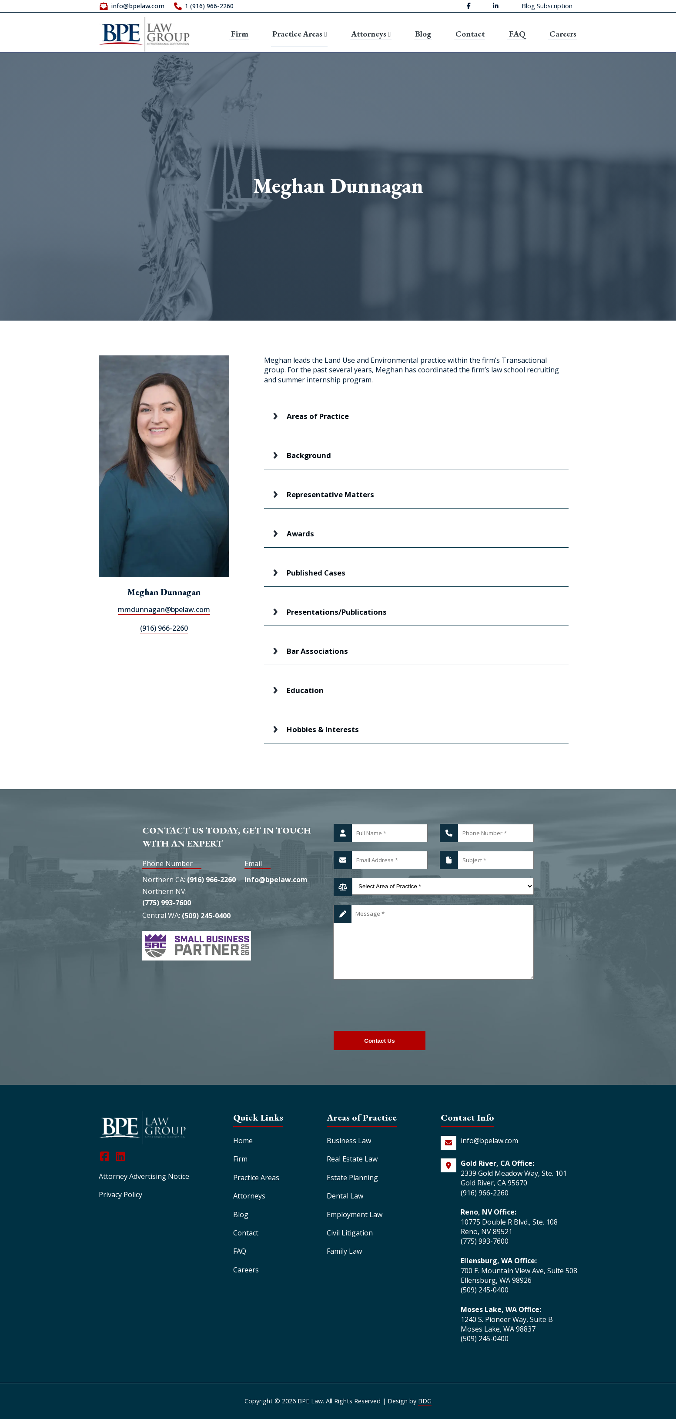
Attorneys (372, 33)
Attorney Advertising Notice (144, 1176)
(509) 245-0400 (206, 919)
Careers (563, 33)
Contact (471, 33)
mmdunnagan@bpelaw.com (164, 609)
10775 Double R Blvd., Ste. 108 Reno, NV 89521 (509, 1226)
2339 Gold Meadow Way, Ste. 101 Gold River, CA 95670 (514, 1178)
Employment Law (354, 1214)
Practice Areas (299, 32)
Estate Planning (352, 1177)
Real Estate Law (352, 1159)
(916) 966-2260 (164, 628)
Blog (424, 33)
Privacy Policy (120, 1194)
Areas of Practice (318, 416)
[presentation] (400, 1005)
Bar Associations (317, 651)
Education (305, 690)
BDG (425, 1401)
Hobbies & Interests (323, 729)
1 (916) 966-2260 (209, 7)
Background (309, 455)
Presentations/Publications (337, 612)
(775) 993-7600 (166, 905)
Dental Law (345, 1196)
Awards (300, 534)
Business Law (349, 1140)
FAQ (517, 33)
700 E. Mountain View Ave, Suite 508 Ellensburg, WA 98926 (519, 1275)
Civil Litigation (350, 1233)
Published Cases (316, 573)
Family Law (344, 1251)
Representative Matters (330, 494)
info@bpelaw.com (137, 7)
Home (243, 1140)
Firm (238, 33)
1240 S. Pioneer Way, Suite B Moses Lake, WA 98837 (507, 1324)
